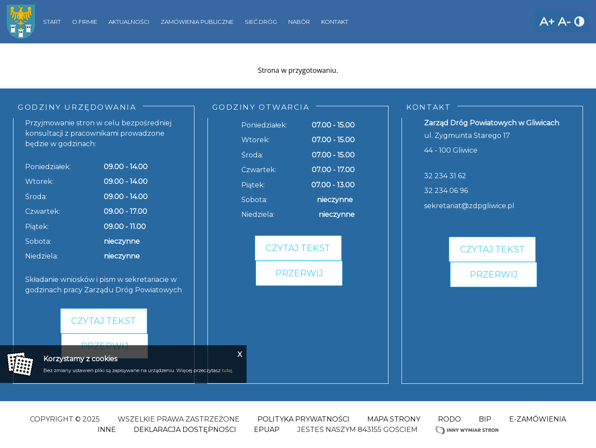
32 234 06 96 (446, 190)
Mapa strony (393, 419)
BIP (485, 419)
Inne (107, 429)
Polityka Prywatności (303, 419)
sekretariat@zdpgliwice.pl (469, 206)
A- (564, 21)
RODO (449, 419)
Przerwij (299, 273)
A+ (547, 21)
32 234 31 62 (445, 176)
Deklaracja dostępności (185, 429)
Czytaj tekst (103, 321)
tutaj (227, 370)
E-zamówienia (537, 419)
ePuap (267, 429)
